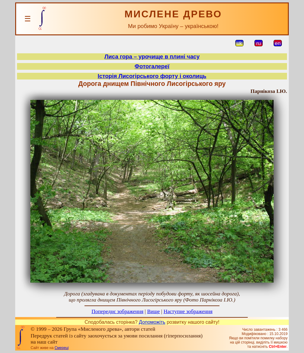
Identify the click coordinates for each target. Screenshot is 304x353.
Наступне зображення (188, 311)
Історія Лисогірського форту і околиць (152, 76)
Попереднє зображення (117, 311)
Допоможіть (152, 322)
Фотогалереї (152, 66)
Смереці (61, 348)
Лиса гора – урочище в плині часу (151, 56)
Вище (153, 311)
